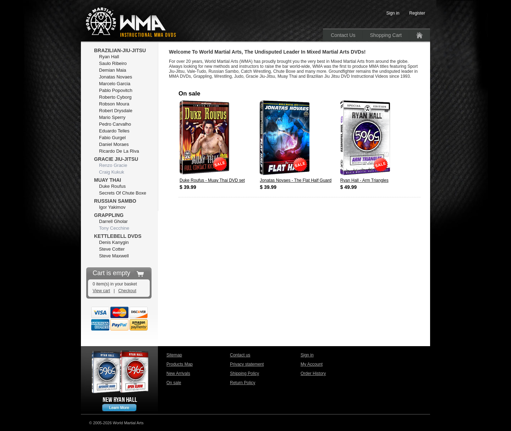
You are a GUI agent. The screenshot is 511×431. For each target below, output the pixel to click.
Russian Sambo (115, 201)
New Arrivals (178, 373)
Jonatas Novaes (115, 77)
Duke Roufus (112, 186)
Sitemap (174, 355)
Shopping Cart (386, 35)
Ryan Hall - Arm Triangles (364, 180)
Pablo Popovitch (115, 90)
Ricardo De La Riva (119, 151)
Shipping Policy (244, 373)
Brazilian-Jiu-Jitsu (120, 50)
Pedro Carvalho (115, 124)
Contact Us (343, 35)
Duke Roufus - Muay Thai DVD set (212, 180)
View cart (101, 290)
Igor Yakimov (112, 207)
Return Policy (242, 382)
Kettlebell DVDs (118, 236)
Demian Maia (112, 70)
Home (419, 35)
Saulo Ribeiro (113, 63)
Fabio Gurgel (112, 137)
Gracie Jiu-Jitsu (116, 159)
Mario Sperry (112, 117)
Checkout (127, 290)
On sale (173, 382)
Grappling (108, 215)
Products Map (179, 364)
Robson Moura (114, 104)
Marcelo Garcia (114, 83)
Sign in (307, 355)
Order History (313, 373)
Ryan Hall (109, 56)
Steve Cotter (112, 249)
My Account (312, 364)
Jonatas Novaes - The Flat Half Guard (295, 180)
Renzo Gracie (113, 165)
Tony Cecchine (114, 228)
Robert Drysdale (115, 110)
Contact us (240, 355)
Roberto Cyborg (115, 97)
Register (417, 13)
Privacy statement (247, 364)
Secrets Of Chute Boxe (122, 193)
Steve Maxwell (114, 255)
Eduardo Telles (114, 130)
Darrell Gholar (113, 221)
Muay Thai (107, 180)
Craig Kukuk (111, 172)
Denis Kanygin (114, 242)
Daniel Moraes (114, 144)
